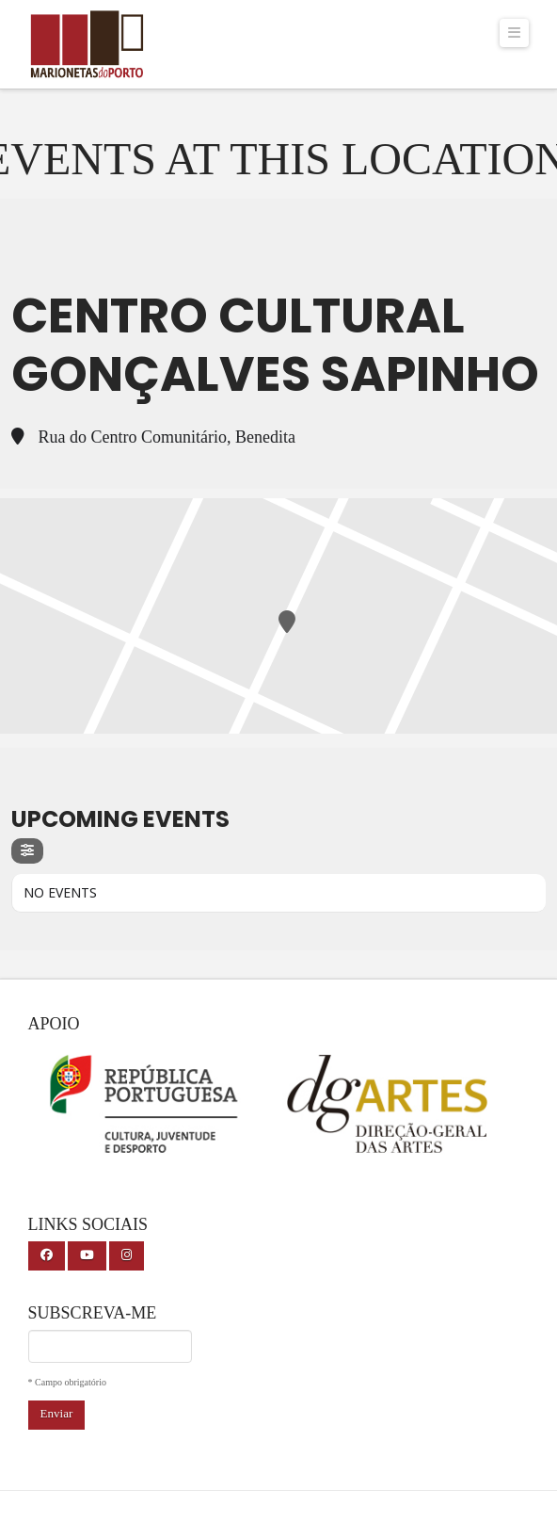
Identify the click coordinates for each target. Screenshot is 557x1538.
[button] (515, 33)
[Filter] (27, 851)
